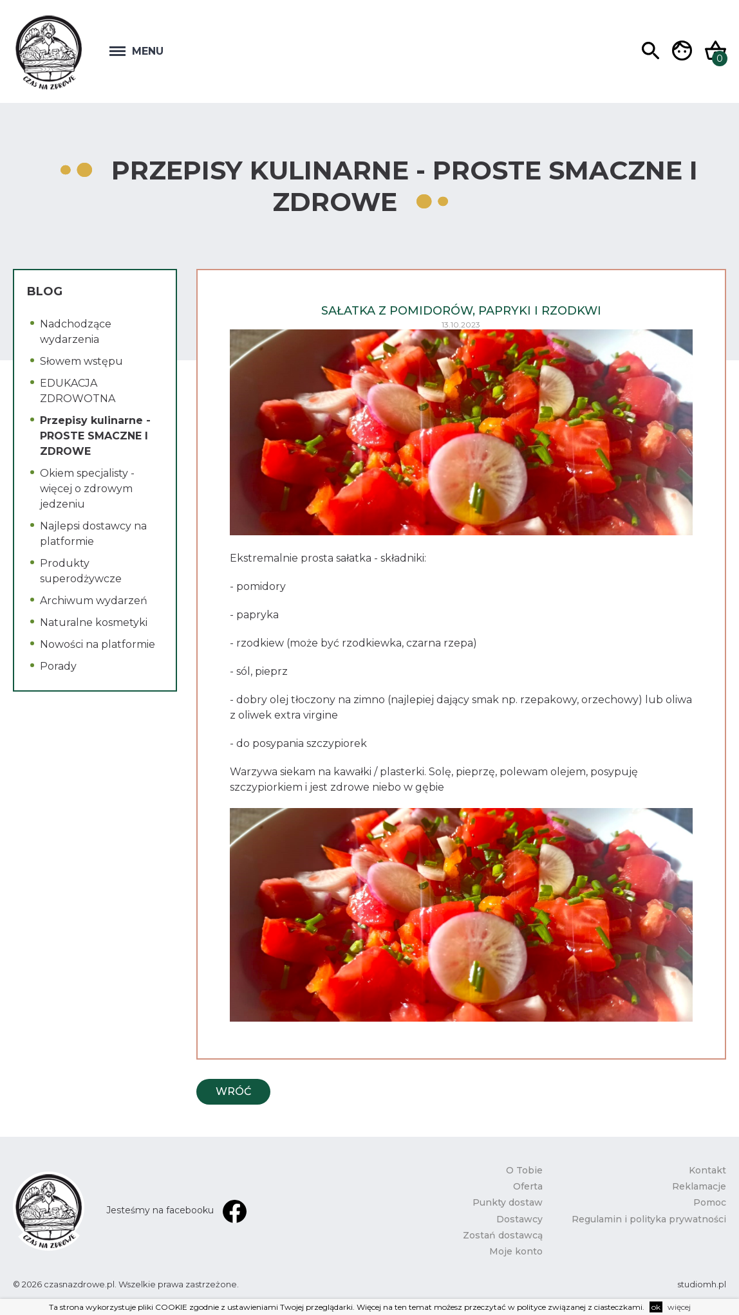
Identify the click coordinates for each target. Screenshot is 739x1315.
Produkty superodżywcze (81, 571)
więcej (679, 1307)
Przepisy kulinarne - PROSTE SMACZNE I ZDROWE (95, 435)
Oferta (528, 1186)
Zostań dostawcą (503, 1235)
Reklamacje (699, 1186)
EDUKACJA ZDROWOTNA (77, 391)
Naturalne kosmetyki (93, 622)
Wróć (233, 1091)
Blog (44, 291)
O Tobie (524, 1170)
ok (655, 1307)
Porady (58, 666)
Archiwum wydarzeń (93, 600)
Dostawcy (519, 1219)
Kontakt (707, 1170)
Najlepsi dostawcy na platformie (93, 533)
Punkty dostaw (507, 1202)
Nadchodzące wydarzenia (75, 331)
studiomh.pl (701, 1284)
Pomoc (709, 1202)
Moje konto (516, 1251)
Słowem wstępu (81, 361)
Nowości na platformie (97, 644)
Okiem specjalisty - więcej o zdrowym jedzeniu (87, 488)
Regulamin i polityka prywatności (649, 1219)
